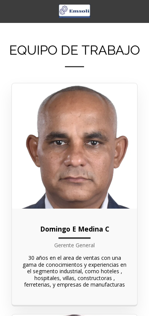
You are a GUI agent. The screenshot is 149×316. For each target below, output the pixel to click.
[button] (8, 11)
